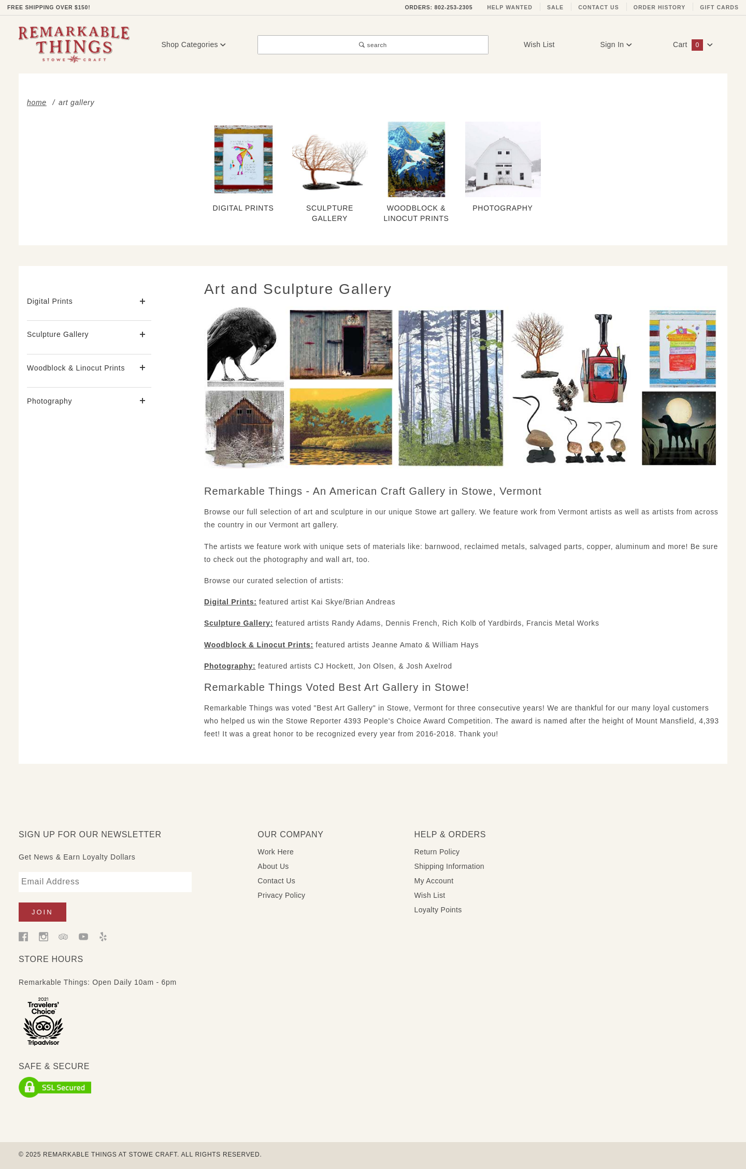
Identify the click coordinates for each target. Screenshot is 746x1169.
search (373, 44)
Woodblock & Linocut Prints (76, 368)
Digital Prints (50, 301)
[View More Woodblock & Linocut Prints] (142, 368)
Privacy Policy (281, 895)
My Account (434, 881)
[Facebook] (23, 936)
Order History (660, 7)
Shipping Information (449, 866)
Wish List (539, 44)
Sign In (616, 44)
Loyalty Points (438, 910)
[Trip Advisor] (63, 936)
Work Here (275, 852)
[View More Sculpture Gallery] (142, 335)
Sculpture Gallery (58, 334)
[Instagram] (43, 936)
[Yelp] (103, 936)
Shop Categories (193, 44)
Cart (693, 44)
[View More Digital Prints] (142, 302)
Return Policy (437, 852)
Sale (555, 7)
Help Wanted (510, 7)
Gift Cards (719, 7)
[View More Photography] (142, 401)
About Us (273, 866)
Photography (49, 401)
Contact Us (598, 7)
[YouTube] (83, 936)
